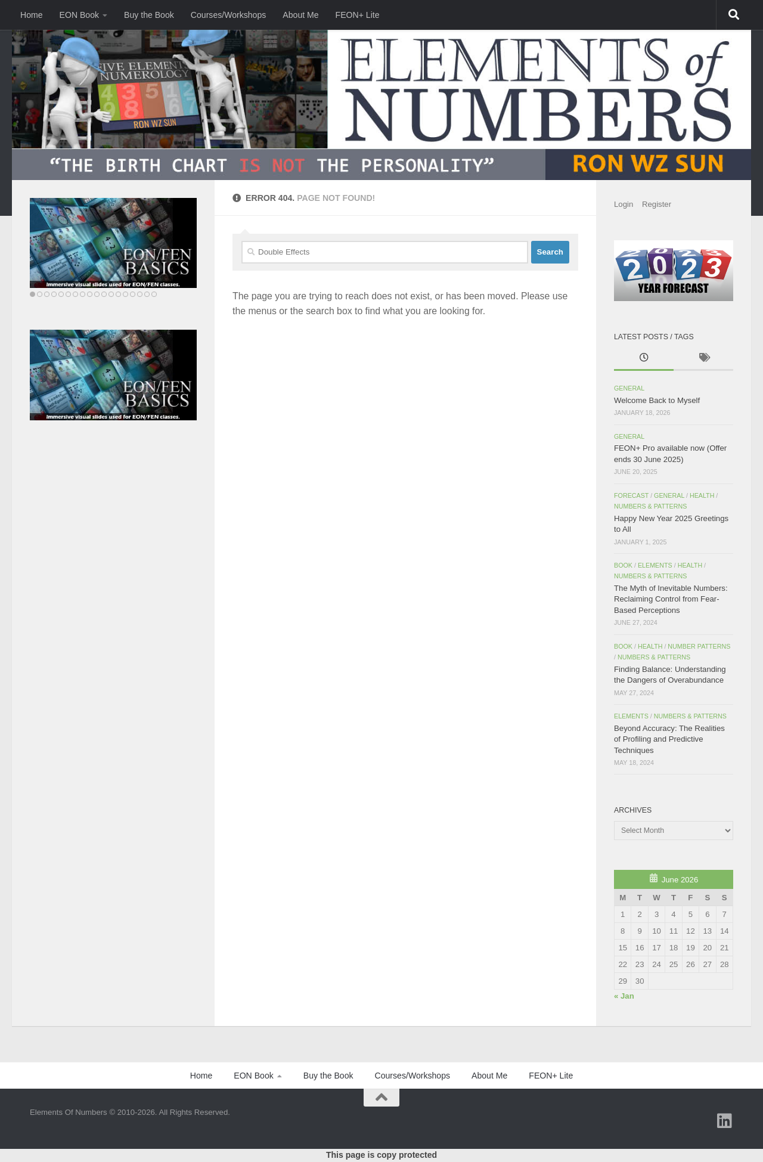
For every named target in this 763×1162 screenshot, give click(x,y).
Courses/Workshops (228, 15)
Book (623, 565)
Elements (655, 565)
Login (623, 204)
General (629, 388)
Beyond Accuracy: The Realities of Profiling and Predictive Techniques (669, 739)
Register (656, 204)
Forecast (631, 495)
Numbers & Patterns (650, 506)
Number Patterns (699, 646)
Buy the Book (149, 15)
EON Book (80, 15)
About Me (300, 15)
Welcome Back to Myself (657, 400)
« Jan (624, 995)
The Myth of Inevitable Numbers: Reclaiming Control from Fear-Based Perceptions (671, 599)
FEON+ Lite (358, 15)
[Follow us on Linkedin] (725, 1121)
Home (31, 15)
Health (702, 495)
